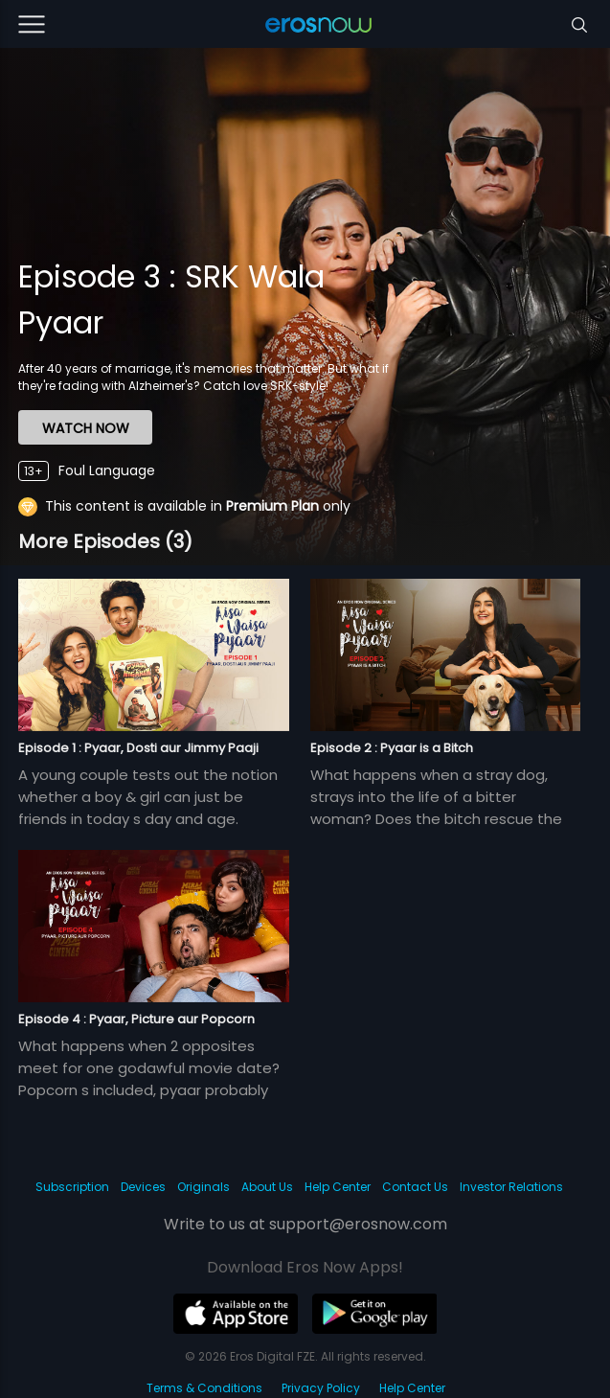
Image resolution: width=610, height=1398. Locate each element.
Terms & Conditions (204, 1388)
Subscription (72, 1187)
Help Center (338, 1187)
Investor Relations (511, 1187)
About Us (267, 1187)
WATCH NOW (85, 428)
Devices (143, 1187)
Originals (203, 1187)
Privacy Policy (321, 1388)
